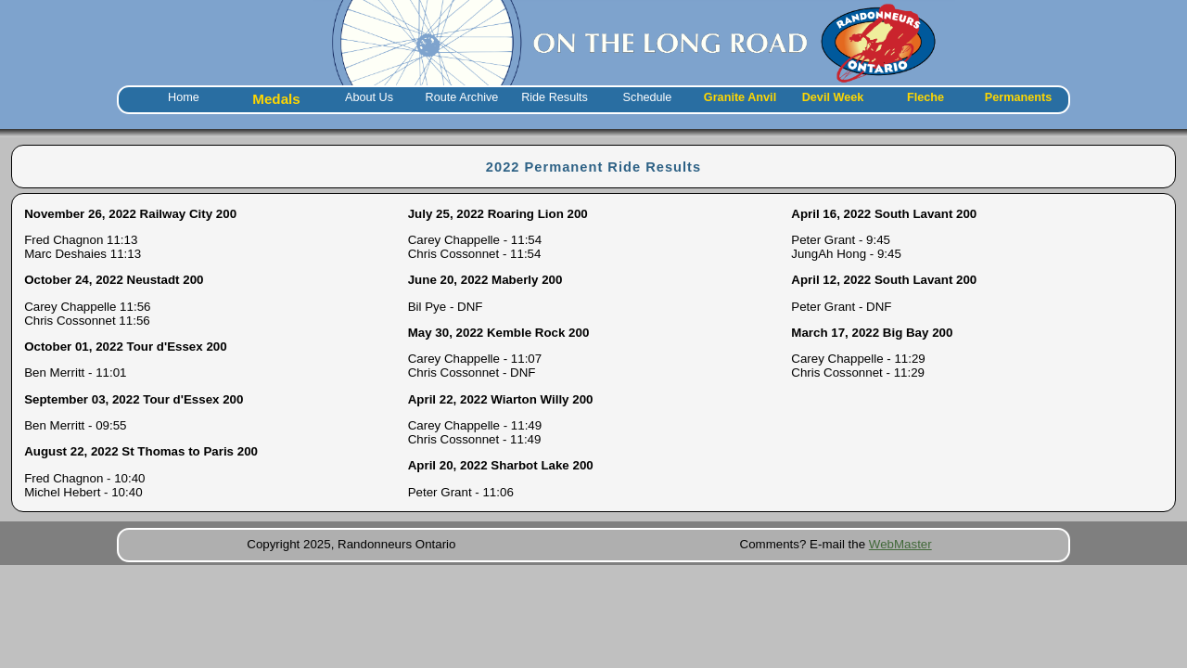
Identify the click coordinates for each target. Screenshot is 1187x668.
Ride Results (554, 97)
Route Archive (462, 97)
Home (183, 97)
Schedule (647, 97)
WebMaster (900, 544)
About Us (369, 97)
